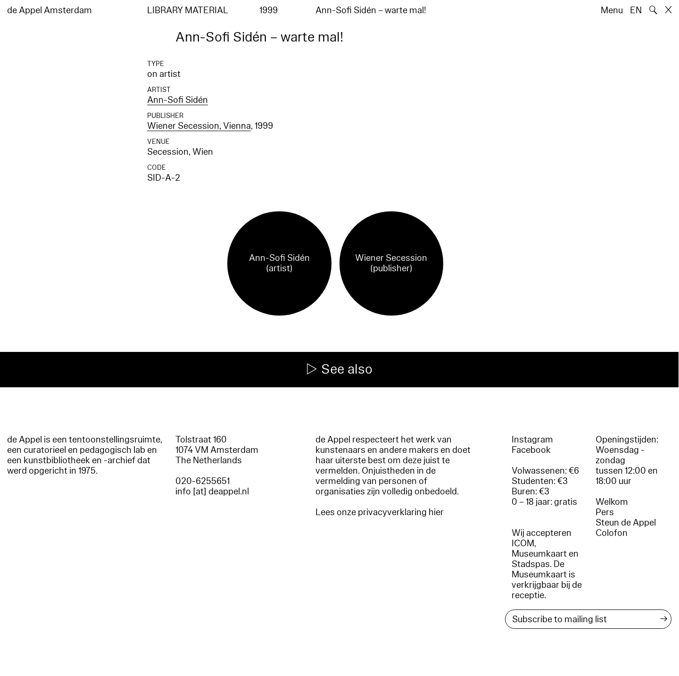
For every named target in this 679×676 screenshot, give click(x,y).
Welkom (612, 502)
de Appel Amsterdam (49, 10)
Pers (605, 512)
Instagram (532, 440)
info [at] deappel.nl (212, 491)
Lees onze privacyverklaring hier (379, 512)
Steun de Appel (626, 523)
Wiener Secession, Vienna (199, 126)
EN (636, 10)
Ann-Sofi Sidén (177, 100)
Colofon (612, 533)
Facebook (531, 450)
